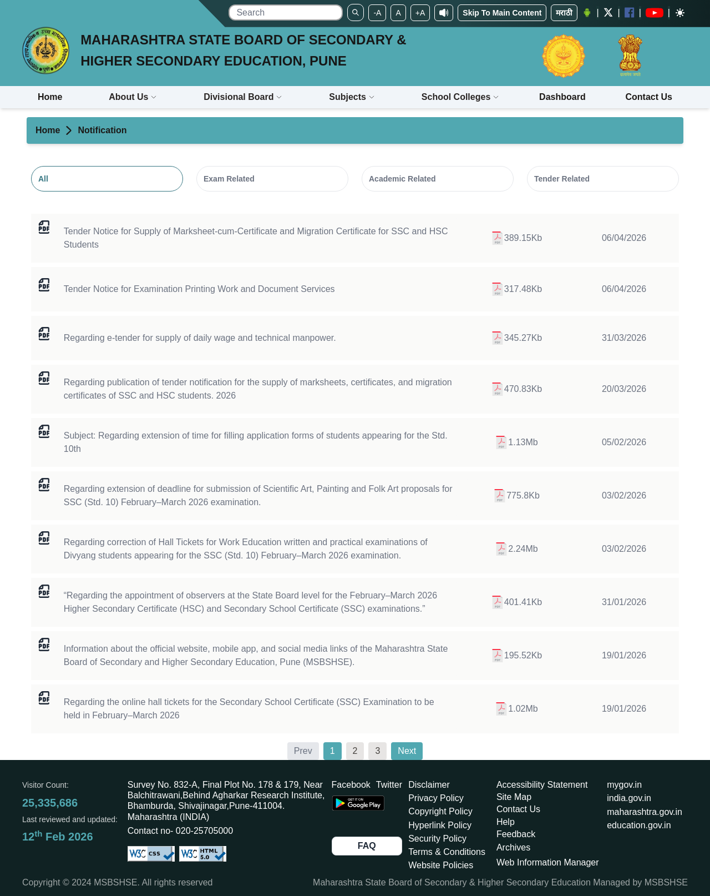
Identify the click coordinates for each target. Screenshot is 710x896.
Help (505, 822)
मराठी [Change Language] (564, 12)
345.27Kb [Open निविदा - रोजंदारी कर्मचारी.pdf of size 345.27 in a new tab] (516, 338)
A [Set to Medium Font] (397, 12)
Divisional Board (243, 97)
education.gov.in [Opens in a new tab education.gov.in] (639, 825)
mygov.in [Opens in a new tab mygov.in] (624, 784)
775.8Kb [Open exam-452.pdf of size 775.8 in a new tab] (516, 495)
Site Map (513, 797)
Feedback (515, 834)
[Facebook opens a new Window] (630, 12)
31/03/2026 (624, 338)
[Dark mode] (680, 12)
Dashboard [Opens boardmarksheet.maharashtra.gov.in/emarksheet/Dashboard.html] (562, 97)
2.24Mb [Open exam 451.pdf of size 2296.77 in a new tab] (516, 549)
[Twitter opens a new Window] (608, 12)
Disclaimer (429, 784)
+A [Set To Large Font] (420, 12)
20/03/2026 (624, 389)
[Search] (355, 12)
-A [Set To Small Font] (377, 12)
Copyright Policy (440, 811)
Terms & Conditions (446, 852)
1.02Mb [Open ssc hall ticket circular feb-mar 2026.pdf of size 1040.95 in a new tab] (516, 709)
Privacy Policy (436, 798)
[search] (286, 12)
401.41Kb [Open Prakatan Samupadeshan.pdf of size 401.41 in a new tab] (516, 602)
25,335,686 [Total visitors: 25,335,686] (50, 803)
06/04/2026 (624, 238)
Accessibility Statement (542, 784)
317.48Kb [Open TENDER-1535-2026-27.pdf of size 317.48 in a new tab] (516, 289)
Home (48, 130)
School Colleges (460, 97)
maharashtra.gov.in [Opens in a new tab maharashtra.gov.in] (644, 812)
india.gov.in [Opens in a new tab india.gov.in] (629, 798)
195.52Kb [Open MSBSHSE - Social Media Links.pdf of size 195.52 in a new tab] (516, 655)
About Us (133, 97)
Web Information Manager (547, 862)
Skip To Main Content (502, 12)
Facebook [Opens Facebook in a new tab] (351, 784)
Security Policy (437, 838)
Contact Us (518, 809)
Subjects (352, 97)
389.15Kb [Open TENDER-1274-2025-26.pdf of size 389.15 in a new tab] (516, 238)
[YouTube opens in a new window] (654, 12)
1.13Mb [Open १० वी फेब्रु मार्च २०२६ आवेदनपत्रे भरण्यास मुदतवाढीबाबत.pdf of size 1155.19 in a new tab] (516, 442)
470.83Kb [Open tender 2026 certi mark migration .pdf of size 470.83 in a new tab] (516, 389)
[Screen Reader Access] (443, 12)
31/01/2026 (624, 602)
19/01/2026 (624, 655)
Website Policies (440, 865)
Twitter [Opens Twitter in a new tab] (389, 784)
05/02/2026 (624, 442)
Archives (513, 847)
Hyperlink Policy (439, 825)
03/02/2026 (624, 495)
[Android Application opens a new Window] (587, 12)
